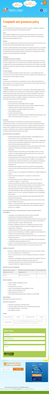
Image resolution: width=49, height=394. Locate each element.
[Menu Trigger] (45, 3)
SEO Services (10, 389)
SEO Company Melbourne (28, 389)
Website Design (3, 389)
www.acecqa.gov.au (33, 116)
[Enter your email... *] (7, 369)
